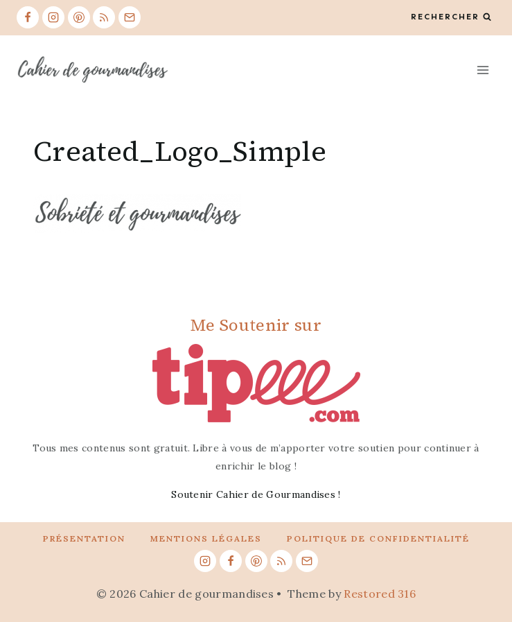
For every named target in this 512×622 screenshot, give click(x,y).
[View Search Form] (451, 17)
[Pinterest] (79, 17)
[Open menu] (482, 69)
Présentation (84, 538)
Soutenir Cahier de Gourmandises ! (256, 494)
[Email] (129, 17)
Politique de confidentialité (378, 538)
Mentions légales (206, 538)
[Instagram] (53, 17)
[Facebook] (28, 17)
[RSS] (104, 17)
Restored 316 (380, 594)
